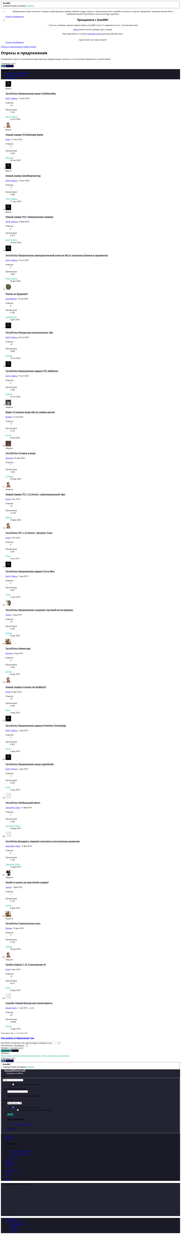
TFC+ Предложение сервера (37, 216)
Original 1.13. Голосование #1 (30, 964)
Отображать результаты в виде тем (34, 1110)
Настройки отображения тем (17, 1038)
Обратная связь (17, 1224)
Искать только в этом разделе (27, 1107)
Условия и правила (14, 1221)
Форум (9, 1160)
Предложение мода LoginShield (36, 764)
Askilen (9, 517)
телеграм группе (94, 33)
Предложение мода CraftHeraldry (37, 93)
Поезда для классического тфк (35, 332)
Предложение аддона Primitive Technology (42, 725)
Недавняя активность (20, 1153)
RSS (11, 1232)
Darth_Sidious (11, 98)
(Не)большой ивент (29, 802)
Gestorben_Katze (13, 807)
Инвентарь (24, 648)
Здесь (75, 29)
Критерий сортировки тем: (13, 1043)
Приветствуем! (29, 46)
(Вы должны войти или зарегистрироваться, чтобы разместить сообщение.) (35, 1055)
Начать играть (12, 1170)
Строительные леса (29, 923)
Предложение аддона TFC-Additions (38, 371)
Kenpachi (10, 157)
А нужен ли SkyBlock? (34, 687)
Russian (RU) (11, 1219)
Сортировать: (7, 1045)
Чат (7, 1167)
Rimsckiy (9, 458)
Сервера (9, 1165)
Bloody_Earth (11, 1008)
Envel (8, 139)
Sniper (8, 615)
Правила (9, 1162)
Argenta (9, 355)
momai (9, 435)
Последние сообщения (22, 1124)
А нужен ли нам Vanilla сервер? (31, 882)
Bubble (9, 417)
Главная (9, 1136)
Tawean (9, 946)
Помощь (14, 1227)
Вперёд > (10, 66)
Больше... (11, 1128)
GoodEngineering (31, 175)
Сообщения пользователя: (15, 1089)
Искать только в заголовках (26, 1084)
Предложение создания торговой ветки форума (45, 609)
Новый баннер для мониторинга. (34, 1003)
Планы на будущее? (17, 293)
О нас (8, 1175)
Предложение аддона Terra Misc (36, 571)
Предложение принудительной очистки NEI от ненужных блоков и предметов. (63, 255)
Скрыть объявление (15, 16)
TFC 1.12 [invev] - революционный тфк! (43, 494)
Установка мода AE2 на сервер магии (33, 412)
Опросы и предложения (12, 46)
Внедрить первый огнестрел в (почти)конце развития (49, 841)
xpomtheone (11, 298)
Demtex (9, 633)
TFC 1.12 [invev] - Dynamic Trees (35, 532)
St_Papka (9, 476)
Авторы (13, 1157)
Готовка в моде (27, 453)
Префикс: (5, 1048)
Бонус (8, 1172)
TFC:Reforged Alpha (32, 134)
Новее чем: (8, 1100)
